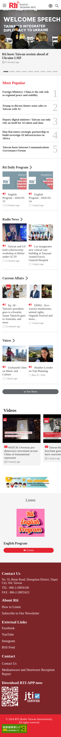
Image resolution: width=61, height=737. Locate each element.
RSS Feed (8, 647)
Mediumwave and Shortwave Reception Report (28, 672)
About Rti (10, 600)
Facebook (8, 628)
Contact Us (11, 573)
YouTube (8, 634)
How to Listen (11, 607)
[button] (5, 71)
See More (30, 391)
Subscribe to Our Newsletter (20, 613)
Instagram (8, 641)
